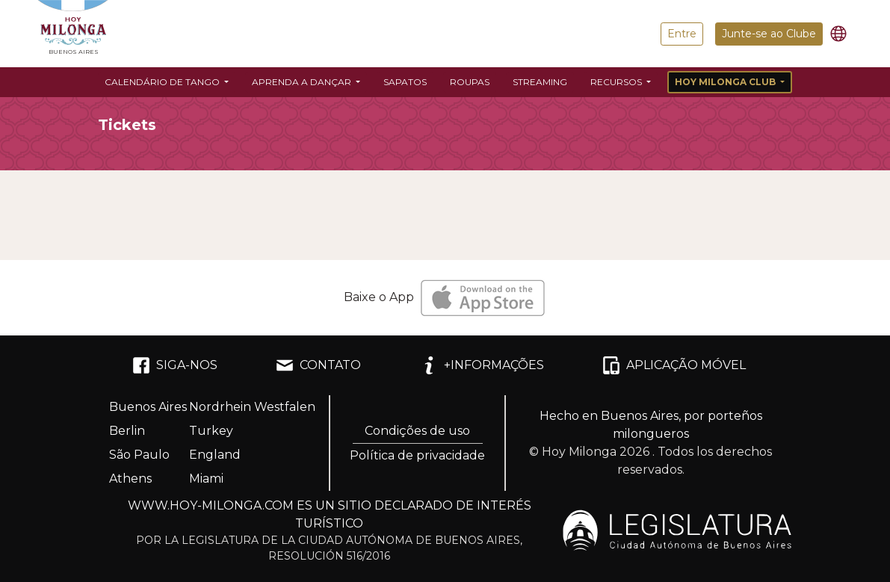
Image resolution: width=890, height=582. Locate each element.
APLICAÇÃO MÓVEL (674, 365)
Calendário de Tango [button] (163, 81)
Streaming (540, 81)
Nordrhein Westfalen (252, 407)
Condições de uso (417, 431)
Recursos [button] (617, 81)
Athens (130, 478)
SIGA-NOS (174, 365)
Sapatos (405, 81)
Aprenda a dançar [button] (302, 81)
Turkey (211, 431)
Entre (681, 33)
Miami (206, 478)
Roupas (469, 81)
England (215, 455)
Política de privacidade (417, 455)
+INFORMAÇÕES (482, 365)
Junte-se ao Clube (769, 33)
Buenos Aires (148, 407)
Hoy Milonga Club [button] (726, 81)
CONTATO (318, 365)
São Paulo (139, 455)
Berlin (127, 431)
